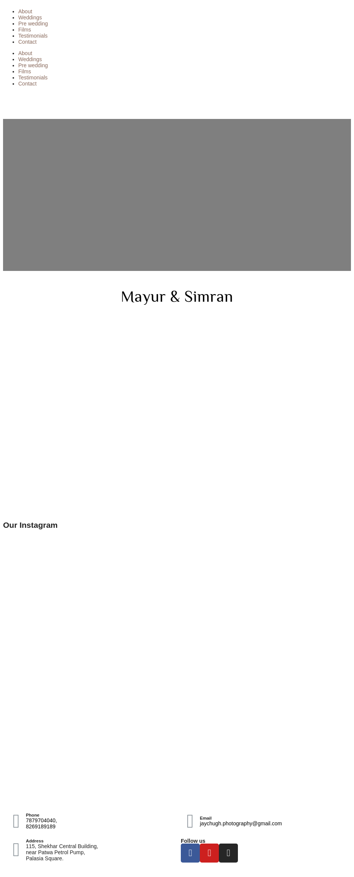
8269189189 (41, 826)
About (25, 11)
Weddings (30, 17)
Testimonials (33, 36)
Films (24, 30)
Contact (27, 42)
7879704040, (41, 820)
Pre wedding (33, 24)
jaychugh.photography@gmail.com (241, 823)
